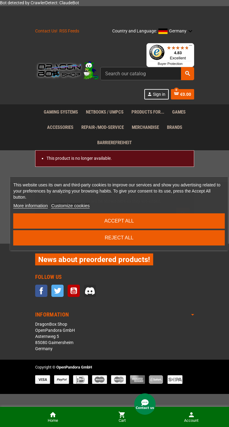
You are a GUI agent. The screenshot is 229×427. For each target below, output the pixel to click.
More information (30, 205)
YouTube (74, 291)
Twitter (57, 291)
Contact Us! (46, 31)
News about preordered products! (94, 259)
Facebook (41, 291)
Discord (90, 291)
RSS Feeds (69, 31)
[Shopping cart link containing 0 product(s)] (182, 94)
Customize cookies (70, 205)
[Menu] (190, 47)
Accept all (119, 220)
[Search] (147, 73)
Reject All (119, 237)
